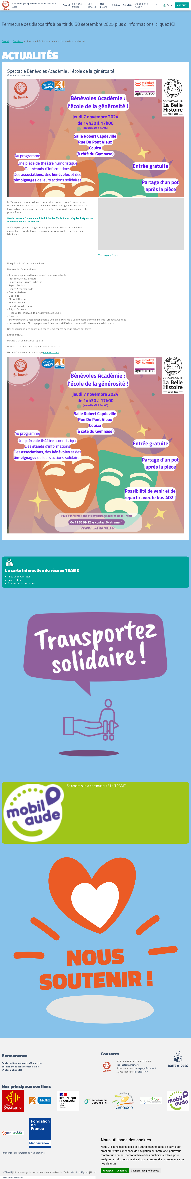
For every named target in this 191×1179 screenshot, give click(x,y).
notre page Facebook (145, 1068)
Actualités (127, 5)
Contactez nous (51, 352)
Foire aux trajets (77, 5)
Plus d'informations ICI (20, 1068)
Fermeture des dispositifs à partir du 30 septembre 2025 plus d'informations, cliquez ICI (88, 24)
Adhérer (116, 5)
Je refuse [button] (122, 1170)
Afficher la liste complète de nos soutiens (23, 1153)
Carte (167, 5)
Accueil (66, 5)
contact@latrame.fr (127, 1065)
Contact (182, 5)
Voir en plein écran (108, 255)
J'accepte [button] (107, 1170)
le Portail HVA (141, 1071)
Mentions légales (80, 1172)
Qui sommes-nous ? (142, 5)
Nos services (91, 5)
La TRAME (7, 1172)
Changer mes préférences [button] (145, 1170)
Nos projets (103, 5)
